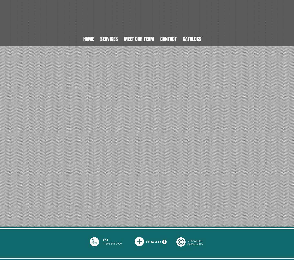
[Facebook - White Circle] (164, 242)
